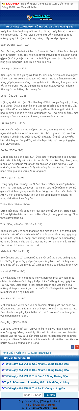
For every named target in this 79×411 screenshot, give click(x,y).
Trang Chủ (7, 352)
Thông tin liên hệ (51, 401)
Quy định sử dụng (29, 401)
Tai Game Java (40, 407)
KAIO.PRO (12, 3)
